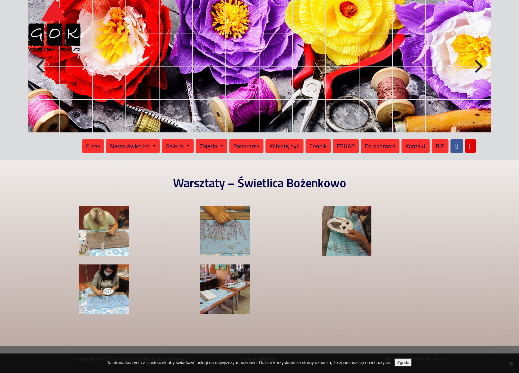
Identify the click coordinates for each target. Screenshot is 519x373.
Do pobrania (380, 146)
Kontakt (415, 146)
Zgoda (403, 362)
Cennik (318, 146)
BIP (440, 146)
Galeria (175, 146)
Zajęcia (209, 146)
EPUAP (346, 146)
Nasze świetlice (130, 146)
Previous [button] (41, 66)
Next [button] (478, 66)
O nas (93, 146)
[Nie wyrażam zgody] (510, 363)
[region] (259, 66)
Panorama (246, 146)
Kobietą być (284, 146)
